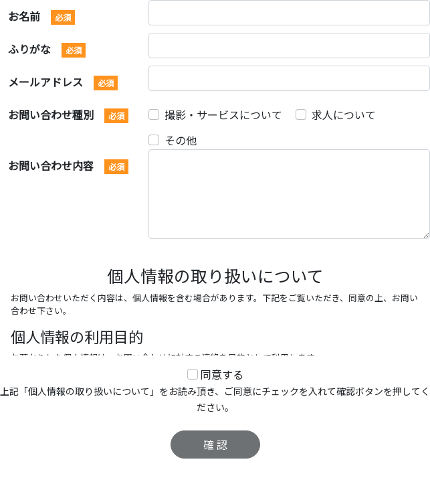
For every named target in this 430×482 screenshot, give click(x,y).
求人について (344, 114)
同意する (222, 374)
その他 (181, 140)
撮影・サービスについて (223, 114)
